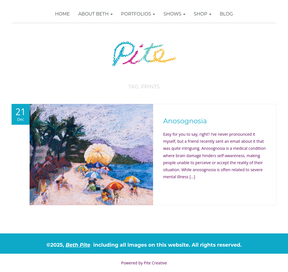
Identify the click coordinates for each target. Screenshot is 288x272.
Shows (174, 14)
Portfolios (138, 14)
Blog (226, 14)
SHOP (202, 14)
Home (62, 14)
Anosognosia (185, 121)
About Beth (95, 14)
